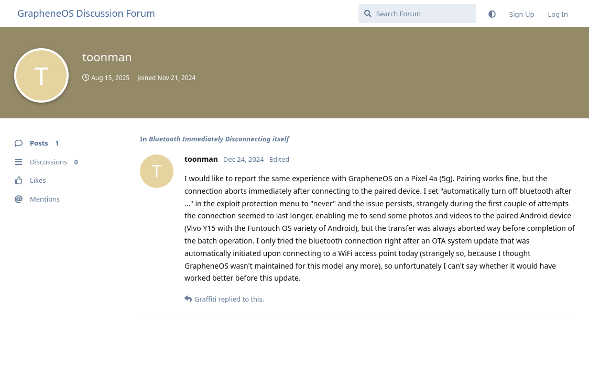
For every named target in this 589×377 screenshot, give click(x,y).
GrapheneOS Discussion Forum (86, 13)
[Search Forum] (417, 13)
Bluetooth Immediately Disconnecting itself (219, 138)
